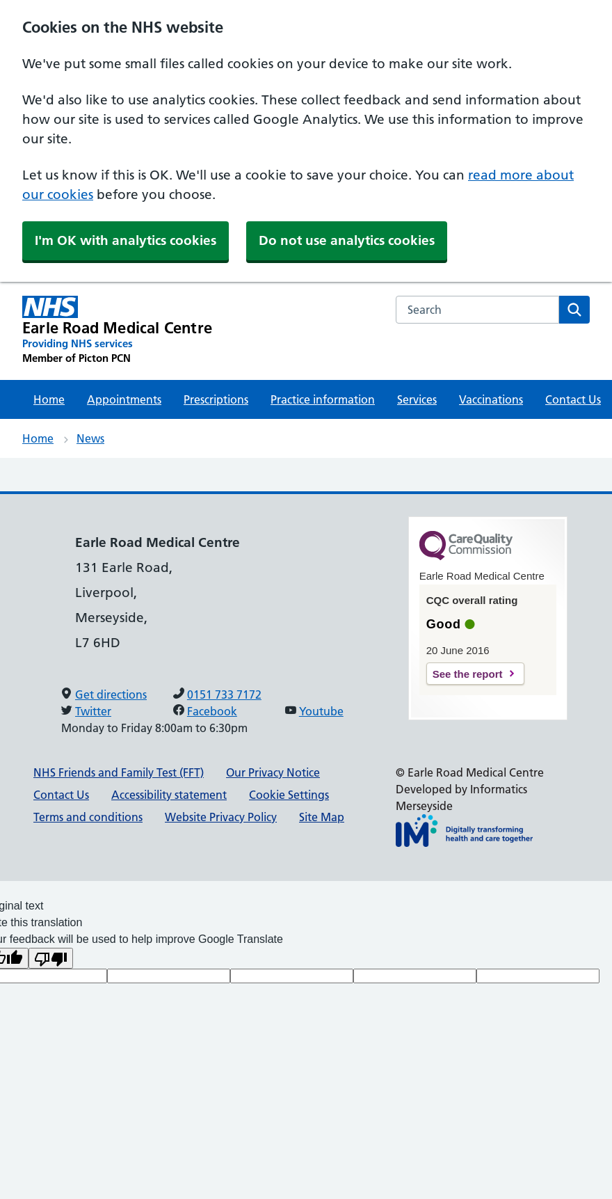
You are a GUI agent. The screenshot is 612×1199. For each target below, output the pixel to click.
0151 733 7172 (224, 694)
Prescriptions (216, 399)
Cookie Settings (289, 795)
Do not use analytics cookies (347, 240)
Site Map (321, 817)
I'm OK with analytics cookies (125, 240)
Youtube (321, 711)
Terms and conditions (88, 817)
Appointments (124, 399)
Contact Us (573, 399)
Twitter (93, 711)
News (90, 438)
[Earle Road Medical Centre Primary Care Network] (117, 330)
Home (49, 399)
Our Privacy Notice (273, 772)
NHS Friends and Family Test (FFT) (118, 772)
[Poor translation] (51, 958)
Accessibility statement (169, 795)
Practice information (323, 399)
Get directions (111, 694)
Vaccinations (491, 399)
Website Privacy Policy (221, 817)
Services (417, 399)
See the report (468, 674)
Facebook (212, 711)
